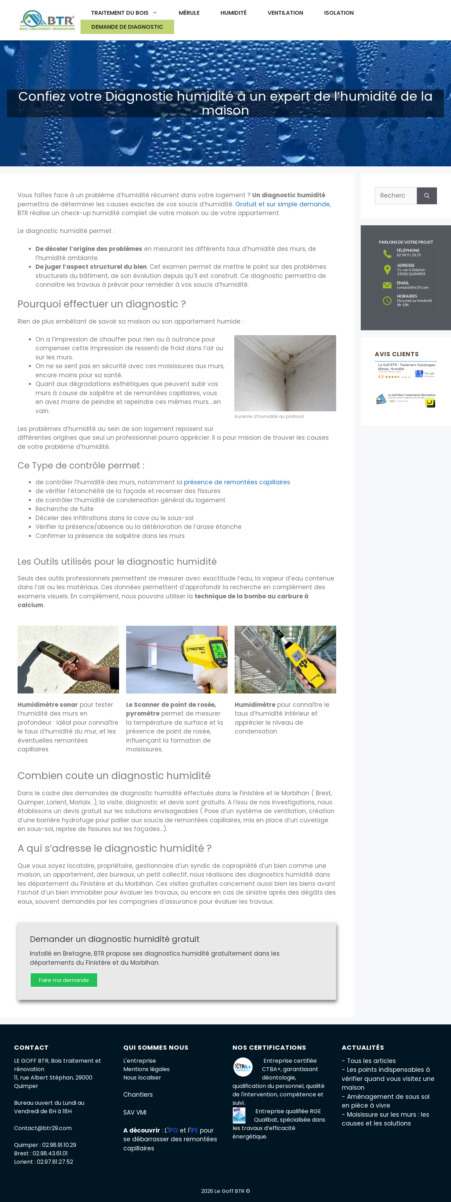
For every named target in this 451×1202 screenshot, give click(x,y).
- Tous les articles (369, 1061)
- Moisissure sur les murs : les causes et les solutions (385, 1119)
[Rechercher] (427, 195)
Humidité (234, 13)
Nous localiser (142, 1078)
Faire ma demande (64, 980)
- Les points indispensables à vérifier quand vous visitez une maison (388, 1078)
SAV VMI (134, 1112)
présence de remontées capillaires (237, 482)
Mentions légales (146, 1069)
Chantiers (138, 1094)
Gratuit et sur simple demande (282, 204)
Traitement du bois (129, 13)
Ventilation (285, 13)
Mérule (189, 13)
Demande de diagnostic (127, 27)
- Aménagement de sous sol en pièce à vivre (386, 1101)
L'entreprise (139, 1061)
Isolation (339, 13)
